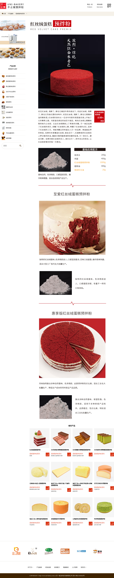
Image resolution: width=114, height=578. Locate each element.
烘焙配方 (57, 567)
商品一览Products (90, 6)
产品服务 (10, 13)
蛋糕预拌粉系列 (20, 13)
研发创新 (48, 567)
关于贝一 (30, 567)
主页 (4, 13)
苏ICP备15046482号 (79, 575)
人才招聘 (74, 567)
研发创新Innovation (100, 6)
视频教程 (66, 567)
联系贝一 (83, 567)
